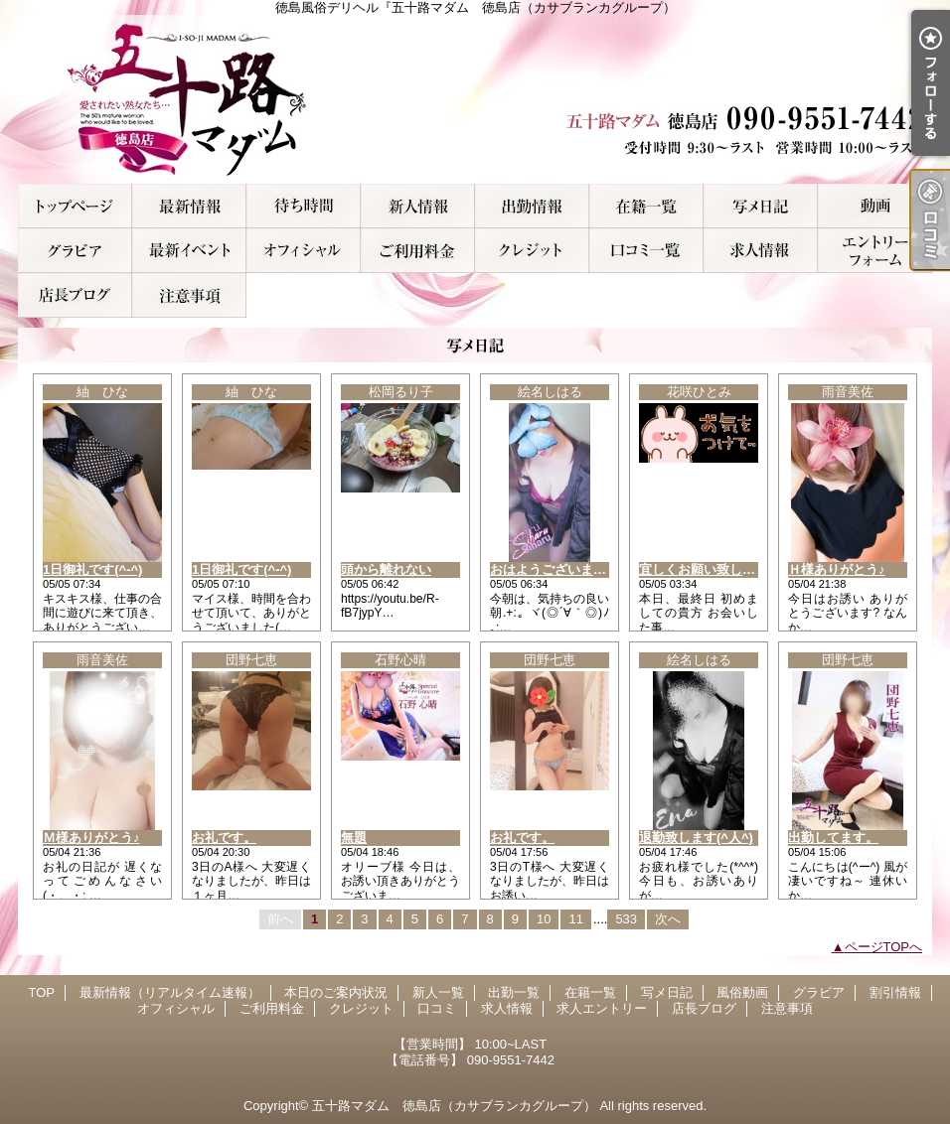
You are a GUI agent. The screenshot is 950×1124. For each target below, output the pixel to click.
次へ (668, 919)
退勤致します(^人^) (696, 837)
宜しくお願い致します (703, 569)
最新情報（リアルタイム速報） (189, 206)
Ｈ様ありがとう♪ (836, 569)
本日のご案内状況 (303, 206)
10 (544, 919)
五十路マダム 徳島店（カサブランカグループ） (454, 1105)
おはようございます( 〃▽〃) (573, 569)
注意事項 (189, 295)
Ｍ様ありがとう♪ (91, 837)
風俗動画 (875, 206)
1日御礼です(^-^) (92, 569)
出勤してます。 (833, 837)
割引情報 (189, 250)
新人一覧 (418, 206)
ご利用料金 (418, 250)
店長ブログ (75, 295)
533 (626, 919)
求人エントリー (875, 250)
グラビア (75, 250)
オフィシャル (303, 250)
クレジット (532, 250)
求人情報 (761, 250)
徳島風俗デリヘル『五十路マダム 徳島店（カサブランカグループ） (475, 99)
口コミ (646, 250)
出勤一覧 (532, 206)
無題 (354, 837)
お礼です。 (224, 837)
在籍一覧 (646, 206)
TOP (75, 206)
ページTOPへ (884, 946)
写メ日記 (761, 206)
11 (575, 919)
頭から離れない (386, 569)
